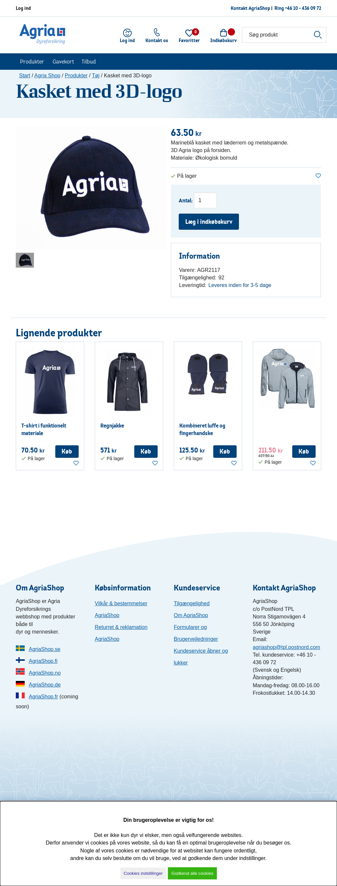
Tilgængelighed (192, 603)
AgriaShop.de (45, 685)
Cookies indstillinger (143, 873)
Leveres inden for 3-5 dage (239, 285)
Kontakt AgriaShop (250, 8)
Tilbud (89, 61)
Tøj (95, 75)
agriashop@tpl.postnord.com (286, 647)
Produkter (32, 61)
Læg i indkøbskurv (208, 222)
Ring (279, 8)
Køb (67, 451)
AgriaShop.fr (43, 696)
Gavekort (63, 61)
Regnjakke (112, 425)
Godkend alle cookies (192, 873)
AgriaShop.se (44, 649)
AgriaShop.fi (43, 661)
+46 (303, 8)
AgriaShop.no (45, 673)
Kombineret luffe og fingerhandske (202, 429)
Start (24, 75)
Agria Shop (47, 75)
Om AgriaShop (191, 615)
